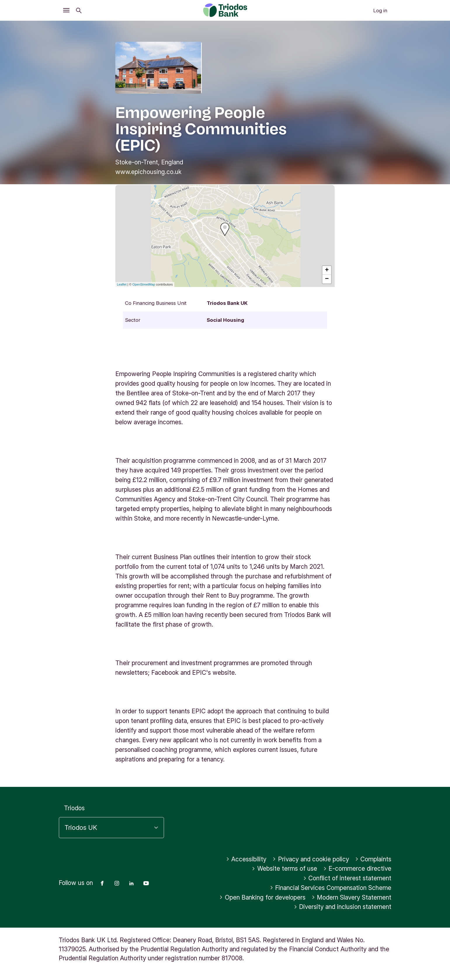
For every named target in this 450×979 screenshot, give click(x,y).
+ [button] (327, 270)
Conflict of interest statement (347, 878)
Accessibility (246, 859)
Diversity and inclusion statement (343, 906)
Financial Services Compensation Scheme (331, 887)
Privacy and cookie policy (310, 859)
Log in (380, 10)
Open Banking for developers (262, 897)
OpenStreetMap (143, 284)
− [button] (327, 279)
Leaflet (121, 284)
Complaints (373, 859)
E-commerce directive (357, 868)
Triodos (74, 808)
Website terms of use (284, 868)
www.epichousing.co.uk (148, 171)
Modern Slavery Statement (352, 897)
